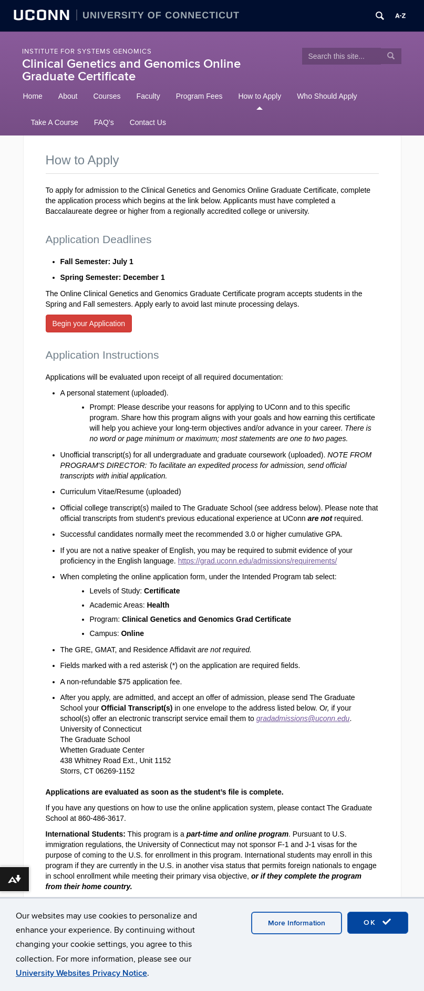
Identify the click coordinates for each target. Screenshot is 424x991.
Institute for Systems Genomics (87, 51)
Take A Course (54, 122)
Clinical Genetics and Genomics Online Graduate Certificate (131, 70)
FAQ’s (104, 122)
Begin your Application (89, 323)
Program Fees (199, 96)
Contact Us (148, 122)
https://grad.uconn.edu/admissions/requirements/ (257, 561)
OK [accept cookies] (378, 922)
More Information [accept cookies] (296, 923)
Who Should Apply (327, 96)
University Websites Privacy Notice (81, 973)
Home (33, 96)
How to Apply (259, 96)
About (68, 96)
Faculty (148, 96)
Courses (106, 96)
